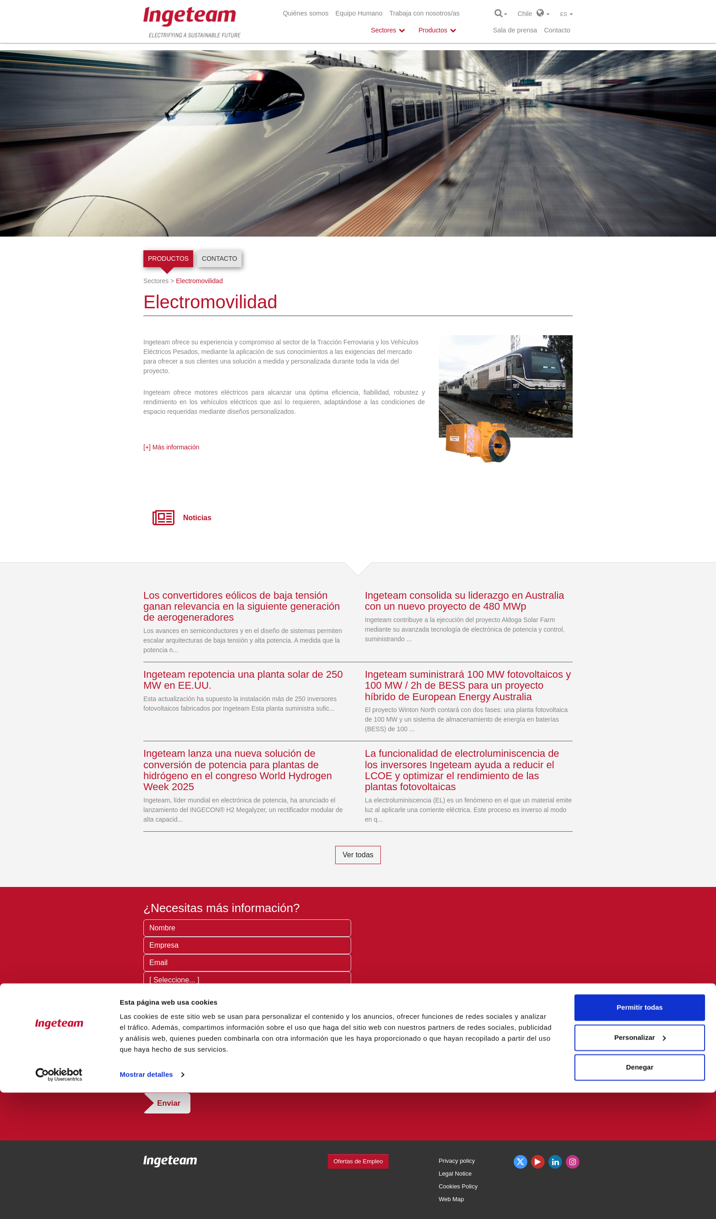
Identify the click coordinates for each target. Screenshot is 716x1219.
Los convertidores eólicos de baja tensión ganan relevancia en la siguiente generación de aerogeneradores (241, 606)
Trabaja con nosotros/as (425, 13)
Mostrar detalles (146, 1201)
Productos (168, 258)
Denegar (639, 1194)
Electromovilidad (199, 281)
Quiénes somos (305, 13)
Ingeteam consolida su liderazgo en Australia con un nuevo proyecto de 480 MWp (464, 601)
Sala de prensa (515, 30)
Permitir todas (640, 1134)
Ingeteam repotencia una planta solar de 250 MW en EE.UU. (243, 680)
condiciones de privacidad (249, 1075)
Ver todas (358, 855)
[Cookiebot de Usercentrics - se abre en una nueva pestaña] (59, 1201)
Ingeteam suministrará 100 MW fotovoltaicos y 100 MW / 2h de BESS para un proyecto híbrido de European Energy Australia (468, 685)
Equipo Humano (358, 13)
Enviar (168, 1103)
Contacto (557, 30)
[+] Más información (171, 447)
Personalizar (640, 1163)
